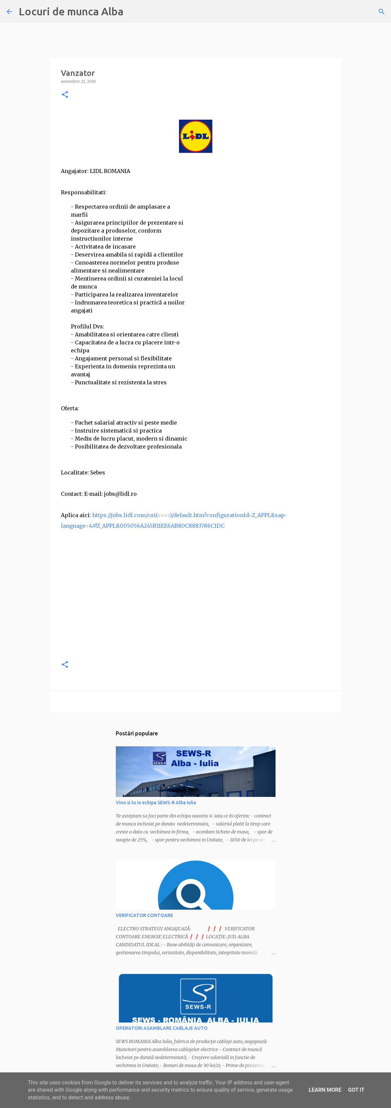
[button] (65, 95)
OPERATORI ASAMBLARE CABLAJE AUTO (162, 1028)
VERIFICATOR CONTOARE (144, 915)
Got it (356, 1090)
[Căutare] (382, 12)
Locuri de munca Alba (71, 11)
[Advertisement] (195, 607)
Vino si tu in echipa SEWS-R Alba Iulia (156, 802)
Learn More (325, 1090)
